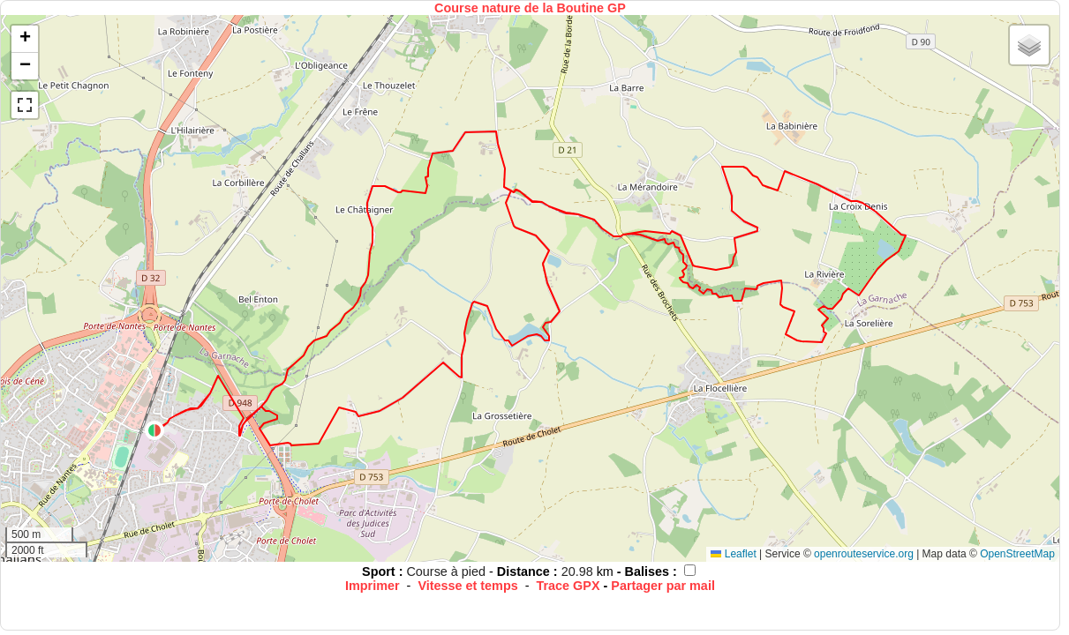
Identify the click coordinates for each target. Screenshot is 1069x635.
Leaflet (733, 554)
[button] (154, 430)
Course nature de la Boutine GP (530, 8)
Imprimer (372, 586)
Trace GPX (568, 586)
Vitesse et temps (467, 586)
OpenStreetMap (1017, 554)
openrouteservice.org (864, 554)
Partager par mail (663, 586)
